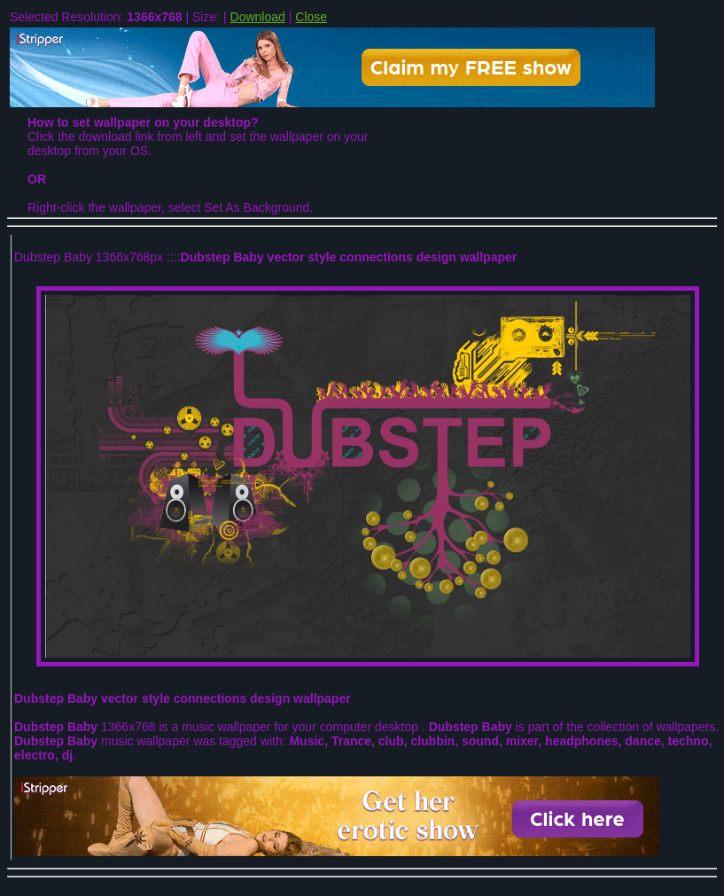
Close (311, 17)
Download (257, 17)
